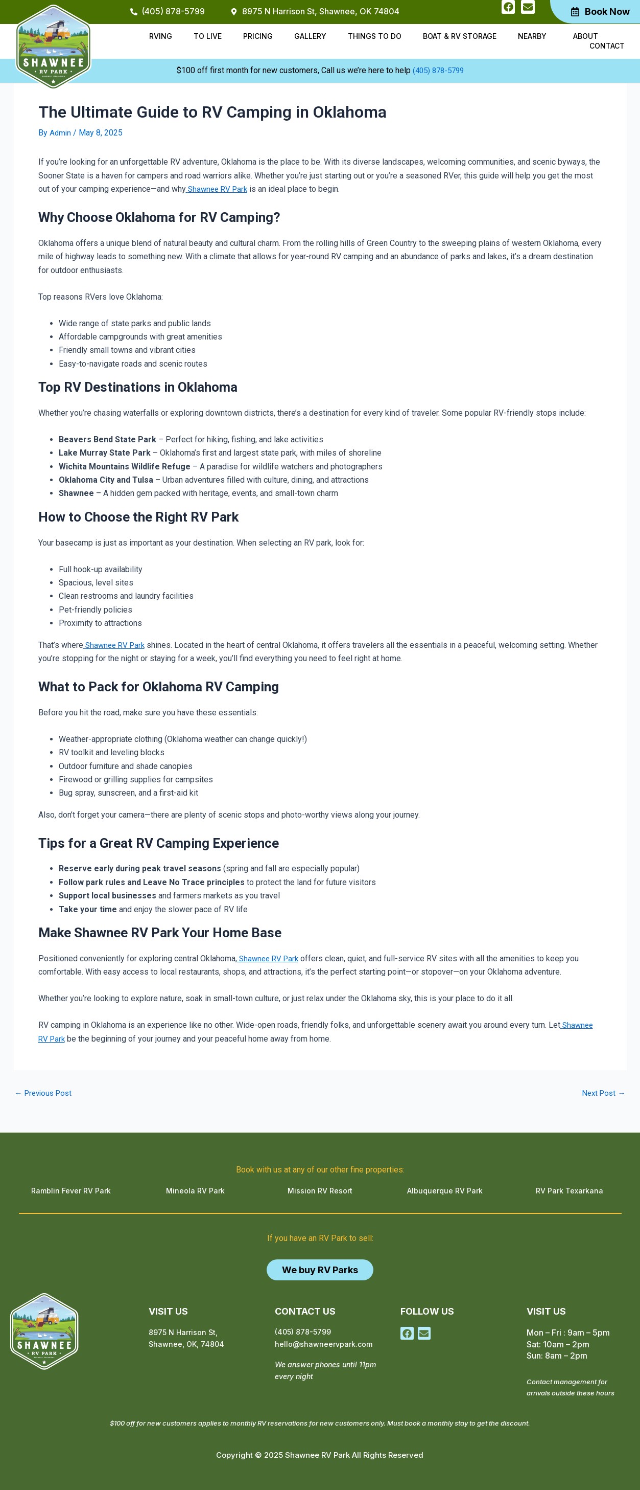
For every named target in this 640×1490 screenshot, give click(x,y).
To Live (208, 36)
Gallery (310, 36)
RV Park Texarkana (569, 1190)
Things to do (374, 36)
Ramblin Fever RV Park (71, 1190)
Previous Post (46, 1093)
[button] (535, 36)
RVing (160, 36)
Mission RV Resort (320, 1190)
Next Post (602, 1093)
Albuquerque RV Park (445, 1190)
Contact (607, 45)
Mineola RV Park (195, 1190)
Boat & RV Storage (459, 36)
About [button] (585, 36)
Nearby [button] (532, 36)
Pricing (258, 36)
